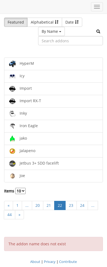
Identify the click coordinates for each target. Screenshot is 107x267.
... (27, 205)
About (35, 261)
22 (60, 205)
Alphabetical (45, 22)
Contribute (68, 261)
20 (37, 205)
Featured (16, 22)
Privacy (50, 261)
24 (82, 205)
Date (72, 22)
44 (9, 214)
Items (15, 191)
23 (71, 205)
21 (49, 205)
